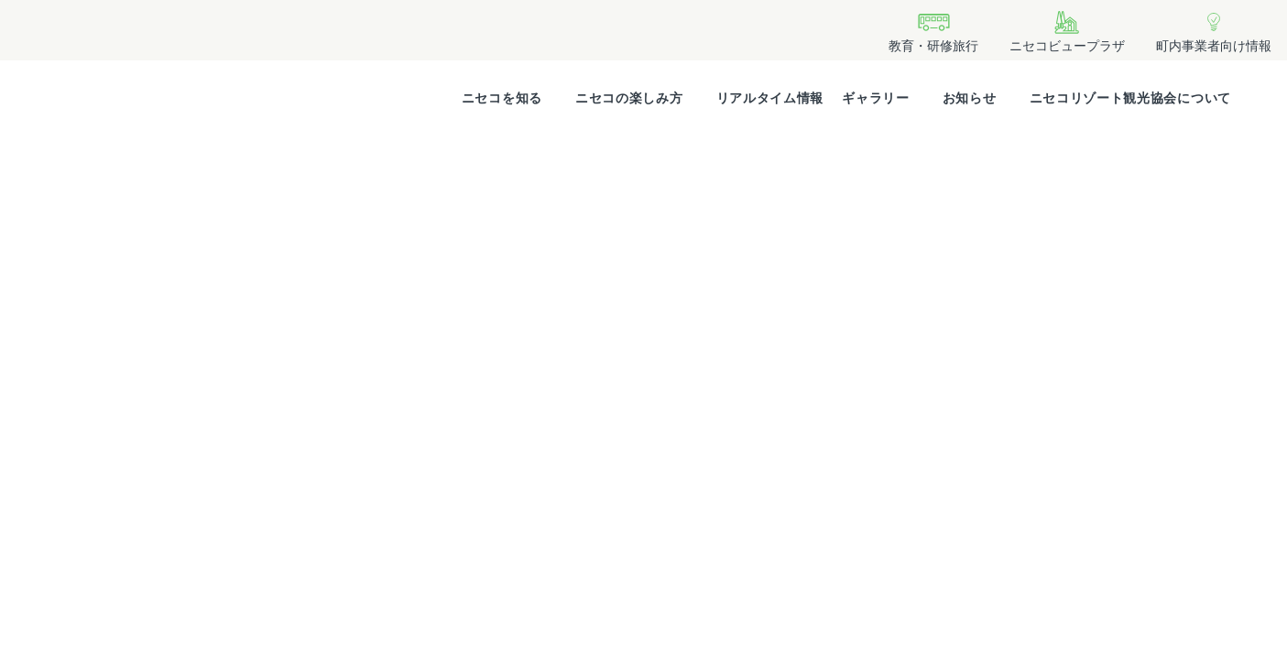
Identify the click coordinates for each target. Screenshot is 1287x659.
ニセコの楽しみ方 (629, 98)
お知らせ (970, 98)
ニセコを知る (502, 98)
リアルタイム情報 (770, 98)
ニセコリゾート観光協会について (1131, 98)
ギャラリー (876, 98)
